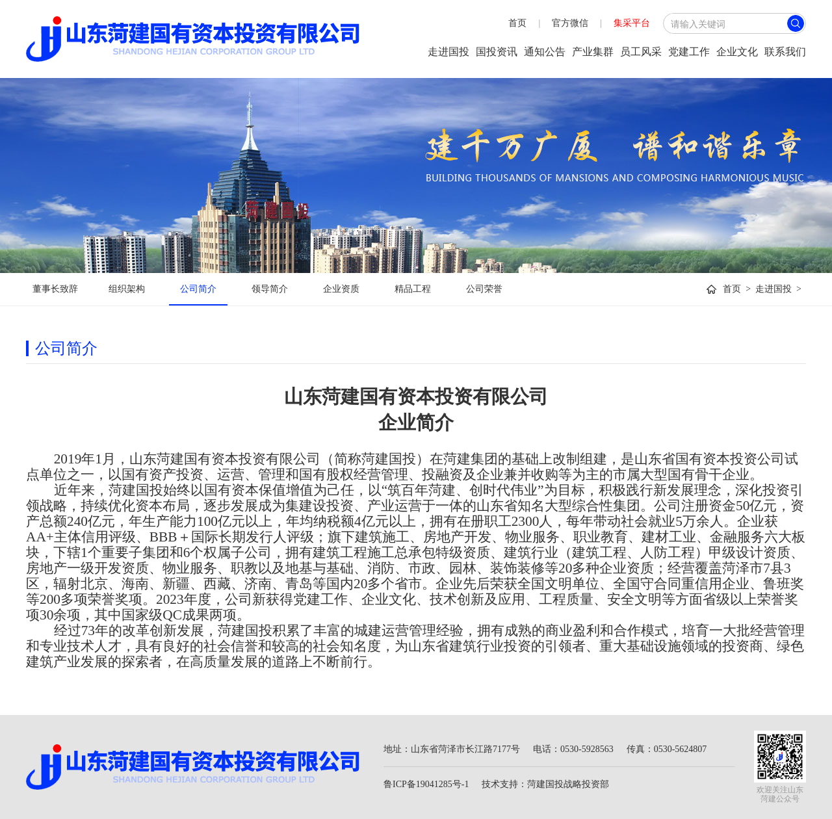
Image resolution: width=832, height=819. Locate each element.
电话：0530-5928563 (573, 749)
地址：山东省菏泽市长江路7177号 (452, 749)
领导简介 (270, 289)
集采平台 (632, 23)
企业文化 (737, 51)
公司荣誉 (484, 289)
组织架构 (127, 289)
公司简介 (198, 289)
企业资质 (341, 289)
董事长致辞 (55, 289)
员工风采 (641, 51)
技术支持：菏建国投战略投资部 (545, 784)
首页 (517, 23)
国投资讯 (496, 51)
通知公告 (545, 51)
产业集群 (593, 51)
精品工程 (413, 289)
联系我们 (785, 51)
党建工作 (689, 51)
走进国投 (448, 51)
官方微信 (570, 23)
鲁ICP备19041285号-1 (426, 784)
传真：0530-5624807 (667, 749)
